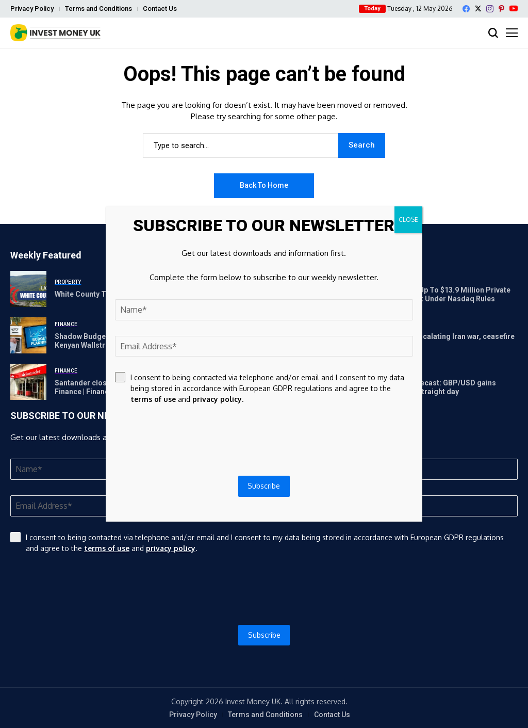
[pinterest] (501, 8)
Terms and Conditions (98, 8)
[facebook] (466, 8)
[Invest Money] (55, 32)
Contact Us (160, 8)
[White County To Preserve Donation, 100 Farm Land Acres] (28, 289)
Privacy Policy (32, 8)
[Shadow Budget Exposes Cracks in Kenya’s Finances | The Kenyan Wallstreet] (28, 335)
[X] (478, 8)
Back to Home (264, 185)
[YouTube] (513, 8)
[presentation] (264, 589)
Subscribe (264, 634)
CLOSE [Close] (408, 219)
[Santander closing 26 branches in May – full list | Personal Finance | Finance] (28, 382)
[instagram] (489, 8)
